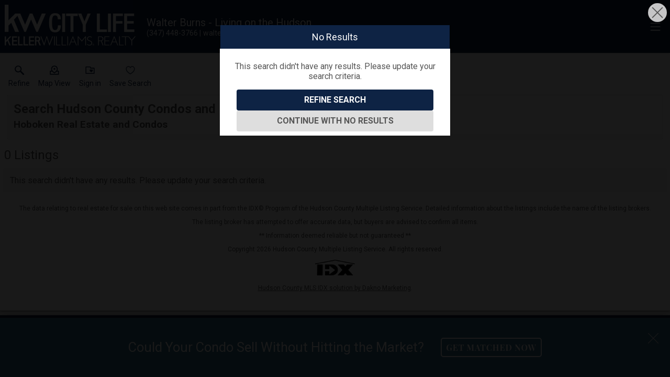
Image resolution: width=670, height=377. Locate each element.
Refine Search (335, 100)
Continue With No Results (335, 121)
